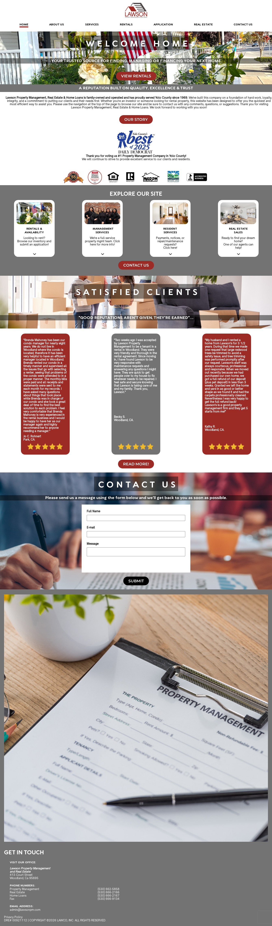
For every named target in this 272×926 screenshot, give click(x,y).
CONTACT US (243, 24)
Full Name (93, 511)
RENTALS (126, 24)
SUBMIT (136, 581)
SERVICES (92, 24)
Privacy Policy (13, 917)
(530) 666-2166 (108, 892)
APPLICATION (163, 24)
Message (93, 543)
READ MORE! (136, 464)
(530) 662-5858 (108, 889)
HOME (24, 24)
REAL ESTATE (203, 24)
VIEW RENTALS (136, 76)
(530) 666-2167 (108, 895)
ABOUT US (56, 24)
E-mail (91, 527)
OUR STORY (136, 119)
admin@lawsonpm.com (25, 909)
